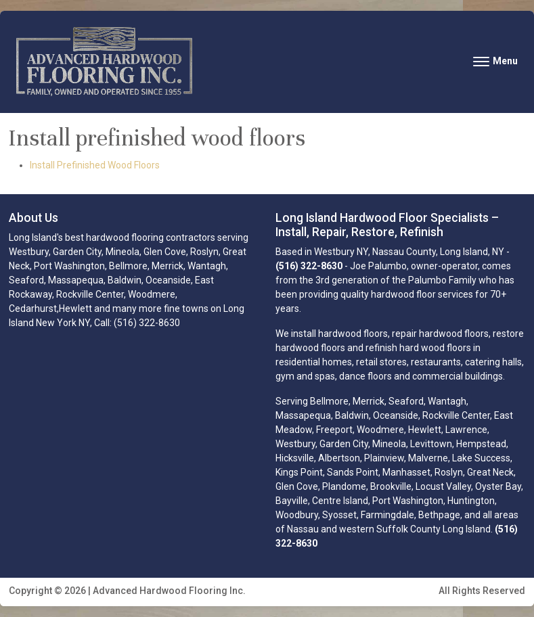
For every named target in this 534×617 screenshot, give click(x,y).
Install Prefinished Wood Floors (95, 165)
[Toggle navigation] (495, 61)
